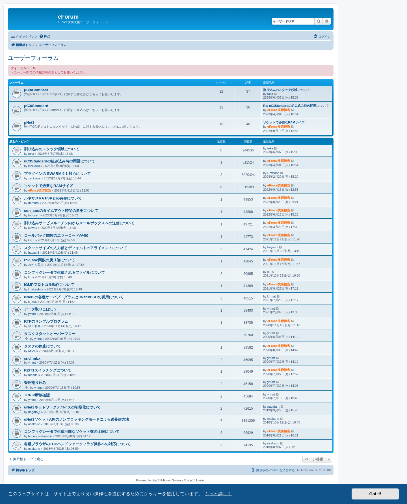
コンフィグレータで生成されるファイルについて (64, 272)
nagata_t (34, 412)
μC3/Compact (36, 90)
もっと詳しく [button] (218, 493)
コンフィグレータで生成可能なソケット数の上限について (72, 431)
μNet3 (29, 122)
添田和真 (34, 326)
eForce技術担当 (278, 110)
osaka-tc (34, 424)
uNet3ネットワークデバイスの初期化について (62, 407)
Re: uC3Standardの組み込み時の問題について (296, 105)
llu (29, 277)
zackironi (34, 178)
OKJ (31, 240)
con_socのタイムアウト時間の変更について (61, 210)
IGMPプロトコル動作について (49, 285)
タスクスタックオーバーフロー (49, 334)
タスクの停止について (42, 346)
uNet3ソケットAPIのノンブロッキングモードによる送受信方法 (76, 419)
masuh (33, 375)
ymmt (32, 314)
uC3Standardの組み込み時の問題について (59, 161)
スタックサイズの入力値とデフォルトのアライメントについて (75, 248)
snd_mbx (32, 358)
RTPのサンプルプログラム (46, 321)
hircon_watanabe (40, 436)
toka (270, 93)
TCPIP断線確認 (37, 395)
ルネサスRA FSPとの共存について (53, 198)
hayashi (33, 252)
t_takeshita (35, 289)
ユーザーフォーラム (33, 58)
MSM (32, 351)
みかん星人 (36, 264)
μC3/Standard (36, 106)
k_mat (32, 301)
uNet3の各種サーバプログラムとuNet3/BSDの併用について (74, 297)
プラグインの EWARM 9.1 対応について (57, 173)
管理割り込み (35, 383)
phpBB (156, 480)
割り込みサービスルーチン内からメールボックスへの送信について (79, 223)
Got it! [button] (375, 494)
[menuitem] (44, 36)
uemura (33, 203)
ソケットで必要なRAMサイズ (283, 122)
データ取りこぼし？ (40, 309)
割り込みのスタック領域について (286, 90)
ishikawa (34, 166)
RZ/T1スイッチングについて (47, 370)
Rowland (273, 173)
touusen (33, 215)
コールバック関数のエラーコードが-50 (56, 235)
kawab (32, 227)
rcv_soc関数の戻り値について (49, 260)
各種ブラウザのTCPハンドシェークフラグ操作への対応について (77, 444)
